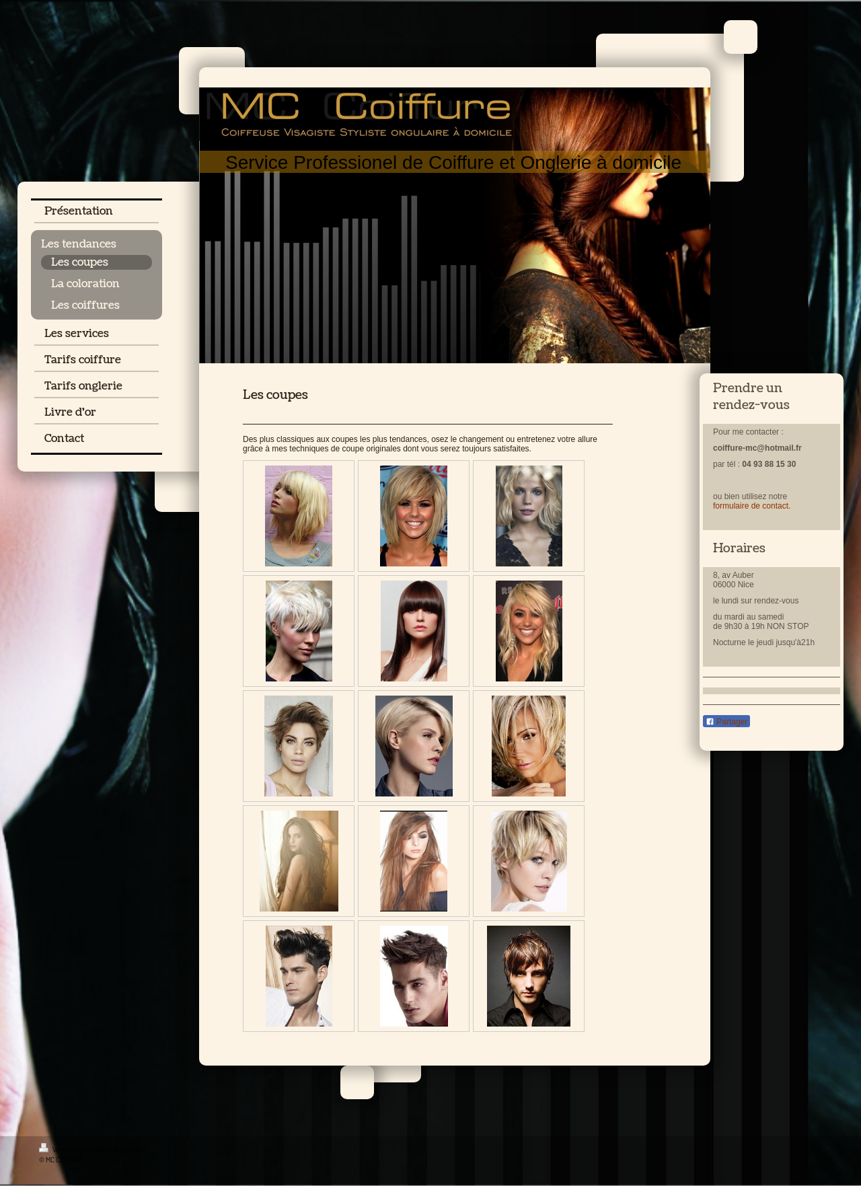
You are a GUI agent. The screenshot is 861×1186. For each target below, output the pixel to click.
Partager (726, 722)
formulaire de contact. (751, 506)
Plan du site (125, 1149)
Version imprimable (73, 1149)
